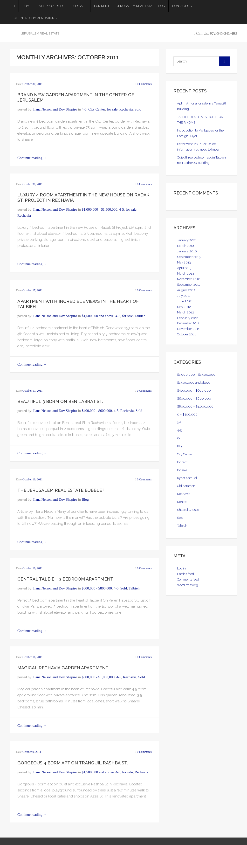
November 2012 (188, 279)
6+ (178, 438)
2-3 (179, 422)
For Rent (101, 6)
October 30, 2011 (32, 84)
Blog (85, 499)
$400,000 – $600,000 (194, 390)
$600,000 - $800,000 (97, 588)
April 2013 (184, 268)
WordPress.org (187, 585)
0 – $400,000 (187, 414)
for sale (112, 109)
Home (26, 6)
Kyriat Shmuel (187, 478)
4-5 (84, 109)
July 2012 (184, 296)
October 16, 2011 (32, 479)
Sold (138, 109)
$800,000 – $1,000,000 (195, 406)
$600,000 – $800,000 (194, 398)
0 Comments (144, 84)
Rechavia (126, 109)
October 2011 (186, 334)
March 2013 (185, 273)
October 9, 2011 (31, 752)
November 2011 (188, 329)
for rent (182, 462)
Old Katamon (186, 486)
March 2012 (185, 312)
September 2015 (188, 257)
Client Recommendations (35, 18)
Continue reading (32, 158)
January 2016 (187, 251)
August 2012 (186, 290)
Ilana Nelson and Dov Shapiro (55, 109)
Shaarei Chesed (188, 510)
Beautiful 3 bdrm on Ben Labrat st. (60, 401)
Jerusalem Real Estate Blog (141, 6)
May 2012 (184, 307)
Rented (182, 502)
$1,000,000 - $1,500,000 (99, 209)
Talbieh (140, 316)
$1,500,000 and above (98, 316)
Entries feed (185, 574)
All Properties (51, 6)
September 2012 (188, 284)
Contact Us (182, 6)
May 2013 (184, 262)
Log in (181, 568)
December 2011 (188, 323)
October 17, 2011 (32, 290)
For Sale (79, 6)
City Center (96, 109)
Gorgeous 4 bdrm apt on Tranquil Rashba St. (72, 762)
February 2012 (187, 318)
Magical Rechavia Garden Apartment (62, 667)
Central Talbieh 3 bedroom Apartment (65, 579)
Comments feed (188, 579)
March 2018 (185, 246)
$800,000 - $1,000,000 (98, 677)
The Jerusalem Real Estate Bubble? (60, 490)
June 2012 (184, 301)
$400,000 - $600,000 (97, 411)
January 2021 (186, 240)
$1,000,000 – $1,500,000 (196, 374)
